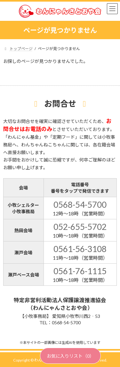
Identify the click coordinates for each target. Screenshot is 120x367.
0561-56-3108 (80, 249)
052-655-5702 (80, 227)
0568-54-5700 (80, 204)
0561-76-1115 (80, 271)
